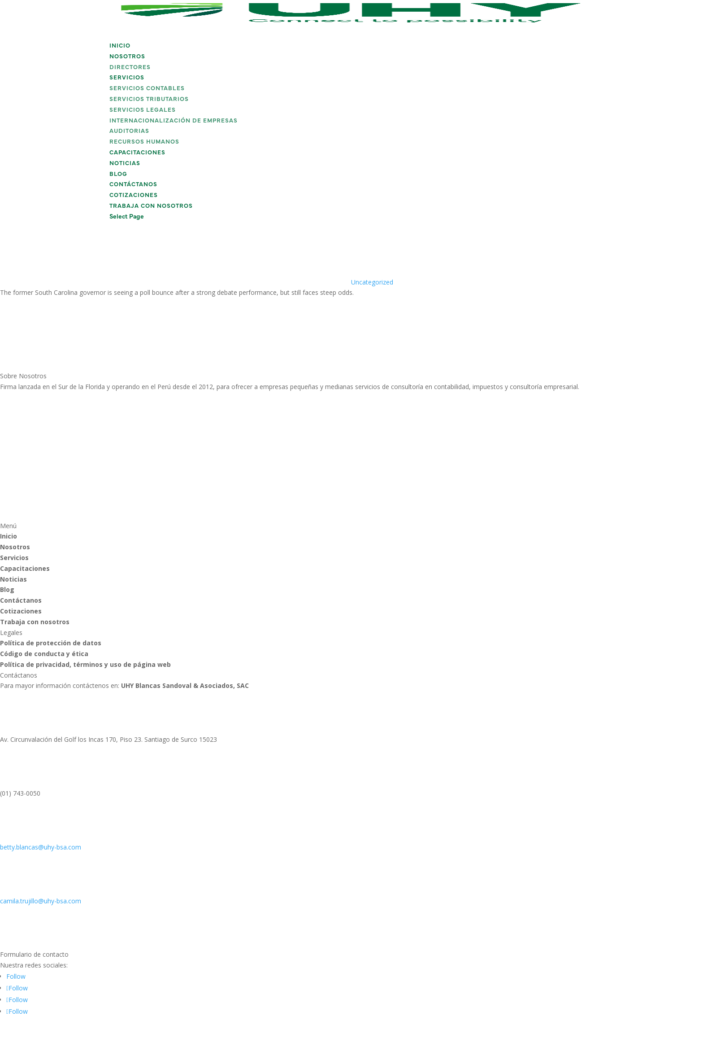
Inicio (119, 46)
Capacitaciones (137, 153)
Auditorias (129, 131)
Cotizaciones (133, 195)
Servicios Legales (142, 110)
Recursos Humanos (144, 142)
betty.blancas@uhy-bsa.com (40, 847)
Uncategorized (372, 282)
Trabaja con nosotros (151, 206)
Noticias (124, 163)
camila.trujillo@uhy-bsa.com (40, 901)
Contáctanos (133, 185)
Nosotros (127, 57)
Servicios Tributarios (149, 99)
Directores (130, 67)
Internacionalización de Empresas (173, 121)
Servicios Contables (147, 89)
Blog (118, 174)
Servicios (126, 78)
